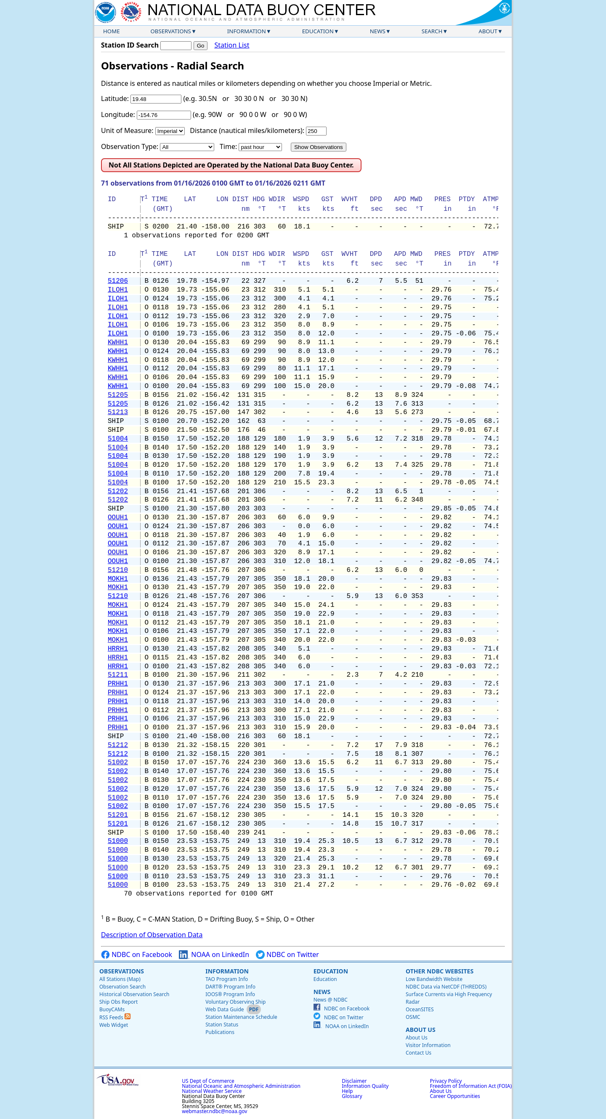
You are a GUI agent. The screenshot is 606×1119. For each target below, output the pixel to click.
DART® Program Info (230, 986)
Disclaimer (354, 1080)
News (377, 31)
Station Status (221, 1024)
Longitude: (118, 114)
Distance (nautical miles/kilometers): (247, 130)
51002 (118, 762)
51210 (118, 570)
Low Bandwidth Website (434, 979)
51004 (118, 439)
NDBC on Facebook (136, 954)
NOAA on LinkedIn (214, 954)
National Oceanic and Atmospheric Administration (241, 1086)
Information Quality (365, 1086)
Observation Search (122, 986)
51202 (118, 491)
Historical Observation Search (134, 994)
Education (318, 31)
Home (111, 31)
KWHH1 (118, 342)
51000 (118, 841)
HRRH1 (118, 649)
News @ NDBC (331, 999)
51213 (118, 412)
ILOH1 (118, 290)
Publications (219, 1032)
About (487, 31)
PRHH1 (118, 683)
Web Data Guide (224, 1009)
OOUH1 (118, 517)
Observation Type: (129, 146)
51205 (118, 395)
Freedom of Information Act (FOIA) (471, 1086)
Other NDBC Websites (439, 971)
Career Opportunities (455, 1096)
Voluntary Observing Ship (235, 1001)
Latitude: (115, 98)
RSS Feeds (114, 1017)
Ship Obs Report (118, 1001)
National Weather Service (212, 1091)
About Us (421, 1030)
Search (432, 31)
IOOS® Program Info (230, 994)
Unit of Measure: (127, 130)
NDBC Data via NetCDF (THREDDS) (446, 986)
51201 (118, 815)
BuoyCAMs (112, 1009)
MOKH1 (118, 579)
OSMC (413, 1017)
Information (246, 31)
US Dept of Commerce (208, 1080)
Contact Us (418, 1052)
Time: (228, 146)
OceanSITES (420, 1009)
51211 (118, 675)
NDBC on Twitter (287, 954)
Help (347, 1091)
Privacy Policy (446, 1080)
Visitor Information (428, 1045)
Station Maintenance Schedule (241, 1017)
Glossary (352, 1096)
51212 (118, 745)
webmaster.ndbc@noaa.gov (214, 1111)
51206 (118, 281)
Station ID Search (130, 45)
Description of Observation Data (151, 934)
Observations (170, 31)
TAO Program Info (226, 979)
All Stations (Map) (120, 979)
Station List (231, 45)
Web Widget (113, 1025)
